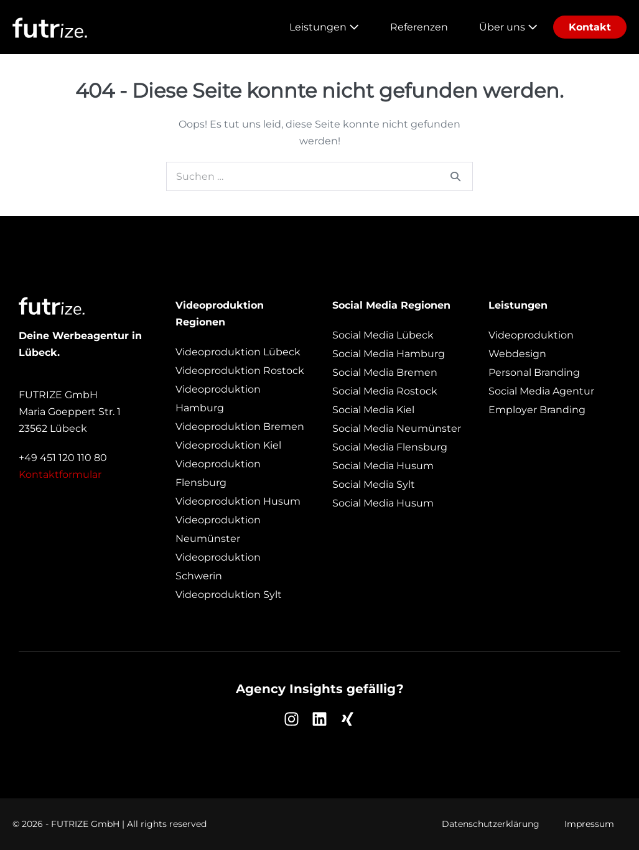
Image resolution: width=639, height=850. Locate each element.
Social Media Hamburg (388, 354)
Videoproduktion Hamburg (218, 398)
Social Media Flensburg (389, 447)
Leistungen (324, 27)
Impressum (589, 823)
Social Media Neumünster (396, 428)
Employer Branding (536, 410)
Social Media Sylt (373, 484)
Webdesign (517, 354)
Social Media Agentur (541, 391)
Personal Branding (534, 372)
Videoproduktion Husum (238, 501)
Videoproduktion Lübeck (238, 352)
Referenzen (419, 27)
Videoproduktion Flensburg (218, 473)
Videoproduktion (531, 335)
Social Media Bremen (384, 372)
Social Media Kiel (373, 410)
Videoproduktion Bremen (239, 426)
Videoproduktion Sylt (228, 594)
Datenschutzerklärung (490, 823)
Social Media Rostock (384, 391)
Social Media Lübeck (383, 335)
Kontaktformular (60, 474)
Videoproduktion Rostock (239, 370)
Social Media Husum (383, 466)
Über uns (508, 27)
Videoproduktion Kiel (228, 445)
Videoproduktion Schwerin (218, 566)
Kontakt (590, 27)
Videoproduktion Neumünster (218, 529)
